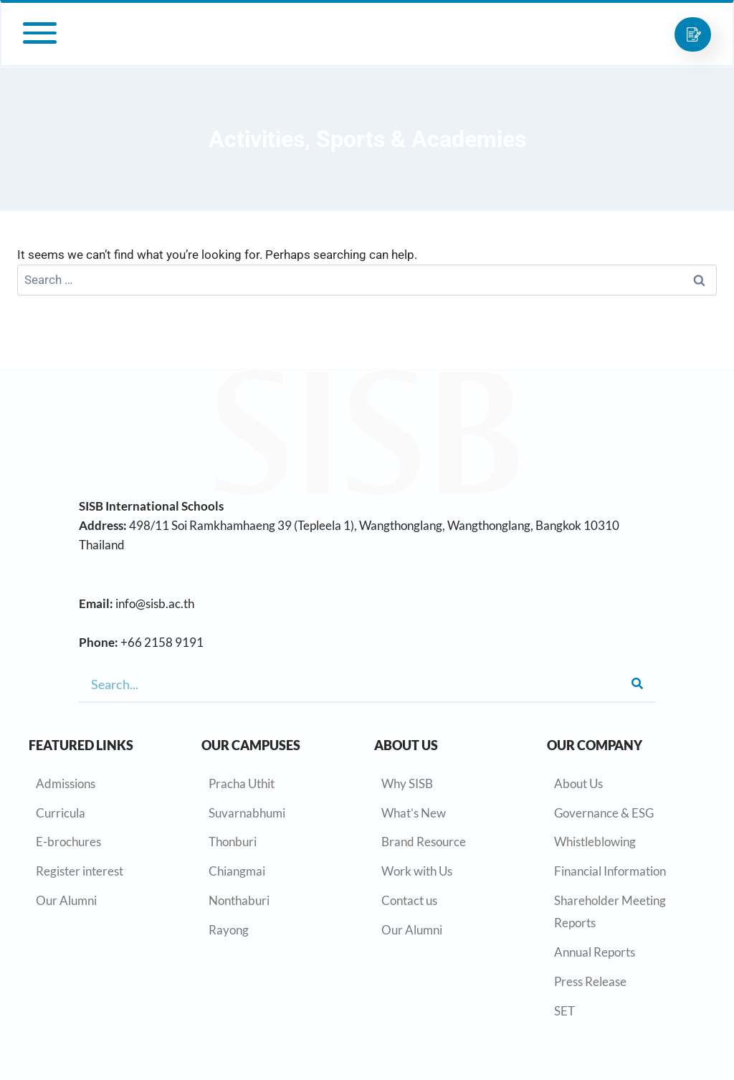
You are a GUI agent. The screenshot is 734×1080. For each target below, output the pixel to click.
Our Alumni (66, 900)
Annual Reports (594, 952)
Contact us (409, 900)
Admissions (65, 783)
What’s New (413, 812)
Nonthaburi (239, 900)
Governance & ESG (604, 812)
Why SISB (407, 783)
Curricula (60, 812)
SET (564, 1010)
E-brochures (68, 841)
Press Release (590, 981)
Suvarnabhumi (247, 812)
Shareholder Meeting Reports (610, 911)
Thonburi (233, 841)
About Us (578, 783)
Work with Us (416, 870)
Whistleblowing (595, 841)
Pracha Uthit (242, 783)
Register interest (79, 870)
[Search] (637, 684)
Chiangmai (237, 870)
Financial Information (610, 870)
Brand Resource (423, 841)
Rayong (229, 929)
